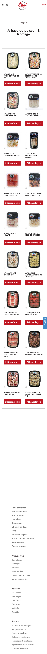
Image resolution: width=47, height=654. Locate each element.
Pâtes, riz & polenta (19, 633)
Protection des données (23, 539)
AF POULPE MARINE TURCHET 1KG (12, 393)
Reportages (17, 523)
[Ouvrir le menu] (2, 5)
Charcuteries (17, 560)
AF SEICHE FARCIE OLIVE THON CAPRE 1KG (33, 394)
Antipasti (15, 567)
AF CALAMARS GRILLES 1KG (10, 274)
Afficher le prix (12, 83)
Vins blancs (16, 600)
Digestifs (15, 612)
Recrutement (18, 542)
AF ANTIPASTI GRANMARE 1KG (10, 115)
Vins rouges (16, 596)
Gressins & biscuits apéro (22, 625)
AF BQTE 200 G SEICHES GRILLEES (32, 234)
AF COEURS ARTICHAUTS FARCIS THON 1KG (33, 275)
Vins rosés (16, 604)
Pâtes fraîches (17, 571)
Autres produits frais (20, 579)
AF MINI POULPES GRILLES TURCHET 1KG (34, 353)
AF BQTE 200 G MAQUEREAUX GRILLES (31, 155)
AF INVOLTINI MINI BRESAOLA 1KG (32, 313)
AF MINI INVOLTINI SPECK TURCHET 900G (11, 354)
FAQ (14, 531)
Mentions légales (20, 535)
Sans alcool (16, 592)
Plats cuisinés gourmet (21, 575)
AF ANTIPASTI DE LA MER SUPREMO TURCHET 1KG (33, 76)
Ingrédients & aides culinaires (23, 644)
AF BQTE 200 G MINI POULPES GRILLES (33, 194)
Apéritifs (15, 608)
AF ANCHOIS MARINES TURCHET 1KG (11, 76)
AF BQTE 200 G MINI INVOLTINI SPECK (12, 194)
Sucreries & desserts (20, 648)
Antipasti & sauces (19, 629)
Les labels (16, 519)
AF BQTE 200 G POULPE (10, 234)
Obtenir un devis (19, 527)
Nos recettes (18, 515)
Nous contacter (19, 508)
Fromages (16, 563)
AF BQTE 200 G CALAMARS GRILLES (12, 154)
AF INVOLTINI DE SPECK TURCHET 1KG (12, 313)
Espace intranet (19, 546)
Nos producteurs (19, 512)
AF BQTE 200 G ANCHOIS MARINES (33, 115)
